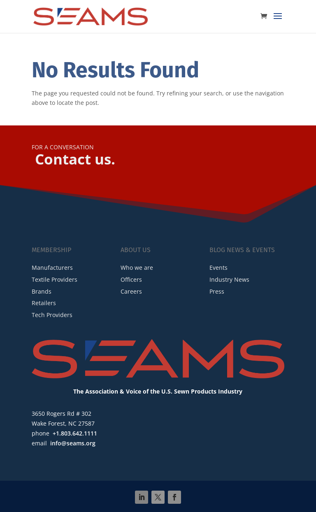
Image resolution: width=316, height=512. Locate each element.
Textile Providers (54, 279)
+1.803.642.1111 (75, 433)
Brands (41, 291)
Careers (131, 291)
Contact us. (75, 159)
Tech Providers (52, 315)
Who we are (137, 267)
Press (216, 291)
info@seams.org (72, 443)
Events (218, 267)
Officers (131, 279)
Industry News (229, 279)
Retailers (44, 303)
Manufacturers (52, 267)
